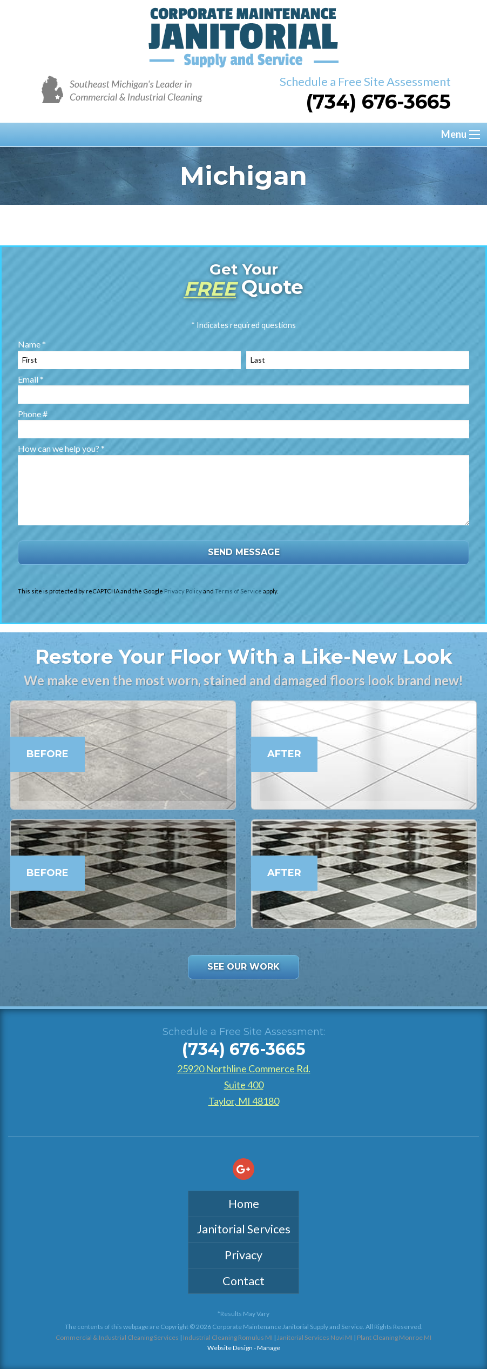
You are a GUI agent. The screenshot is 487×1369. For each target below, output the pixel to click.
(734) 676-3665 (378, 101)
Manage (268, 1348)
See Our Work (243, 966)
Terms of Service (238, 591)
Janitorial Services (243, 1229)
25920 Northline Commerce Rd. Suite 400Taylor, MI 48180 (243, 1085)
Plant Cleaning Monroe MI (394, 1337)
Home (243, 1204)
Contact (243, 1281)
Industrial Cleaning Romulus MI (228, 1337)
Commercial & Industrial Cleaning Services (117, 1337)
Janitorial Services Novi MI (315, 1337)
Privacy (243, 1255)
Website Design (230, 1348)
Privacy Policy (183, 591)
